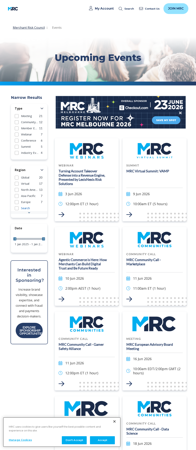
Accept (102, 445)
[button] (42, 108)
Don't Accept (74, 445)
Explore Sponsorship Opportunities (31, 330)
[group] (29, 116)
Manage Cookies (20, 445)
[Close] (114, 427)
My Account (104, 8)
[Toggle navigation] (23, 8)
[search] (127, 8)
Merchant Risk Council (29, 27)
